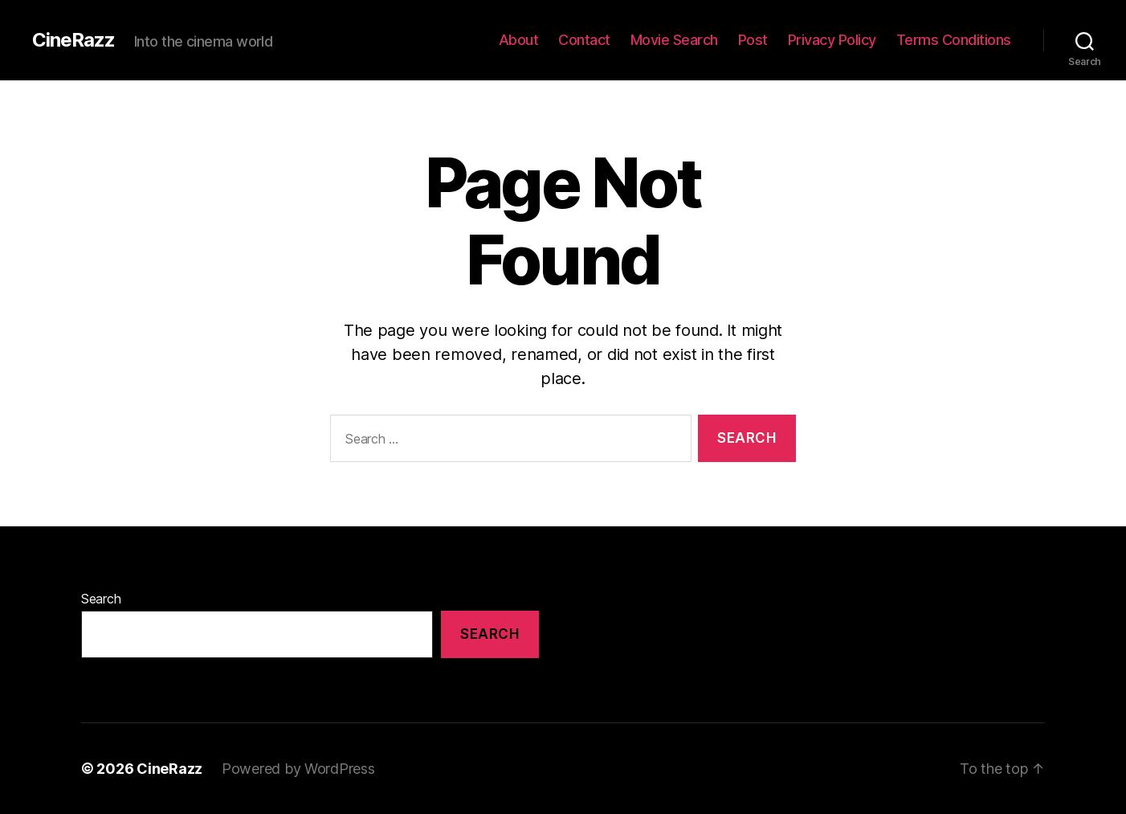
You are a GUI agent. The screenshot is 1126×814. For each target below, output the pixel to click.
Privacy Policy (832, 39)
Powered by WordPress (298, 768)
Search (100, 599)
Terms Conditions (953, 39)
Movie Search (674, 39)
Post (753, 39)
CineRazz (73, 40)
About (519, 39)
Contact (584, 39)
